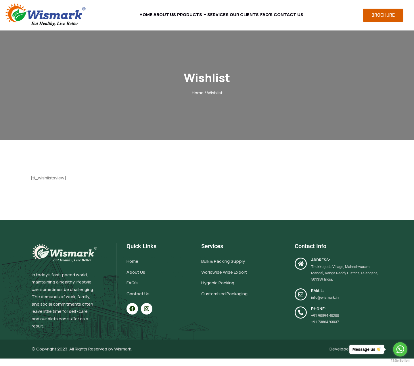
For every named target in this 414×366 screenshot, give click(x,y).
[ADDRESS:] (301, 271)
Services (218, 19)
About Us (150, 19)
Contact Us (310, 19)
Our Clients (251, 19)
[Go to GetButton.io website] (400, 360)
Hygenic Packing (217, 291)
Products (183, 19)
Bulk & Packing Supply (223, 269)
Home (124, 19)
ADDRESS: (320, 267)
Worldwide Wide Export (224, 280)
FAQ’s (281, 19)
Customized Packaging (224, 301)
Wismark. (123, 356)
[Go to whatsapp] (400, 349)
